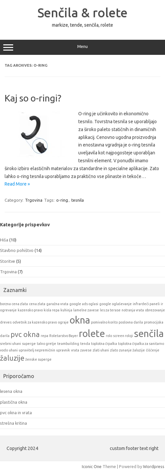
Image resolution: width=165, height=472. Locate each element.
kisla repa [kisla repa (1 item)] (51, 310)
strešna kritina (13, 423)
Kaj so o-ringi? (33, 98)
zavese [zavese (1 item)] (86, 350)
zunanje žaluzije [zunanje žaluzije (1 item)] (132, 350)
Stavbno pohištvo (17, 250)
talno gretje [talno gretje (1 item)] (46, 344)
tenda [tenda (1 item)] (85, 344)
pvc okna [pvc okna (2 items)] (25, 334)
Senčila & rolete (82, 12)
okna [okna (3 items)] (80, 320)
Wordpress (153, 466)
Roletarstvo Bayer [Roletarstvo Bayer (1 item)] (63, 336)
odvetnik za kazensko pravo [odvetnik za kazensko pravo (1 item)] (34, 322)
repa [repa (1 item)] (44, 336)
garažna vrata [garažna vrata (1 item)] (57, 304)
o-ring (62, 200)
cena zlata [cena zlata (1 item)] (37, 304)
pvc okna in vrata (16, 412)
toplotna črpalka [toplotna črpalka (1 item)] (104, 344)
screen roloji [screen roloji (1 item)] (123, 336)
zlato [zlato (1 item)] (114, 350)
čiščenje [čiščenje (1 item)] (152, 350)
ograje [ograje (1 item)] (63, 322)
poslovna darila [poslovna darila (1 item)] (131, 322)
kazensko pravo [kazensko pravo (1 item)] (30, 310)
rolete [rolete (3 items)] (92, 333)
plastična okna (13, 402)
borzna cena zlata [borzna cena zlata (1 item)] (14, 304)
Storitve (7, 261)
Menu (82, 47)
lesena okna (11, 391)
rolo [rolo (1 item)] (109, 336)
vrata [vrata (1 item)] (75, 350)
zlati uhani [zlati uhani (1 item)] (101, 350)
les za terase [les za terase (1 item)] (110, 310)
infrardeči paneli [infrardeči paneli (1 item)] (146, 304)
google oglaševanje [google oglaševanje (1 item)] (115, 304)
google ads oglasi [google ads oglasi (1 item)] (83, 304)
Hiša (4, 239)
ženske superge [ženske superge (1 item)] (38, 359)
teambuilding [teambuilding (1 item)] (68, 344)
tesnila (77, 200)
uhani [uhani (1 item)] (13, 350)
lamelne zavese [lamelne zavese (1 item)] (86, 310)
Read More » (17, 184)
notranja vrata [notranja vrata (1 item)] (133, 310)
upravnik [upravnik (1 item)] (63, 350)
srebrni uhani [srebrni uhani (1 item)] (10, 344)
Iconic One (92, 466)
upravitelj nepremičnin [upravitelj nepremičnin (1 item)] (37, 350)
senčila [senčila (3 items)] (149, 333)
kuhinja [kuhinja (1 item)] (66, 310)
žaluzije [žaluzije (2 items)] (12, 358)
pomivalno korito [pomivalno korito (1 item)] (104, 322)
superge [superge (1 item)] (29, 344)
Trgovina (33, 200)
